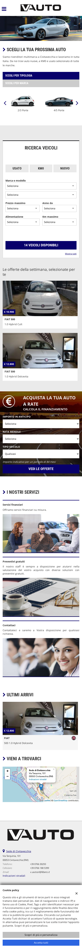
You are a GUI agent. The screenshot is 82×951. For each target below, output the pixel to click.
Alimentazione (14, 216)
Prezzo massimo (15, 203)
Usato (17, 168)
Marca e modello (15, 180)
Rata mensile (12, 431)
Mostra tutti (71, 253)
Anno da (47, 203)
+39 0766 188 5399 (39, 868)
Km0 (41, 168)
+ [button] (7, 771)
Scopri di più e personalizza (41, 934)
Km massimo (50, 216)
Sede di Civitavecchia (18, 851)
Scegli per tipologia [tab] (18, 75)
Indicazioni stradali (38, 779)
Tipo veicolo (11, 446)
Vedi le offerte (41, 469)
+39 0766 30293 (38, 864)
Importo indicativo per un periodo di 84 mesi (29, 461)
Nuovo (65, 168)
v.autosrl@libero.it (40, 872)
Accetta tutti (41, 942)
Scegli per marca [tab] (16, 83)
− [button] (7, 776)
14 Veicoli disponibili (41, 245)
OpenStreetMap (61, 800)
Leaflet (47, 800)
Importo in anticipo (17, 416)
